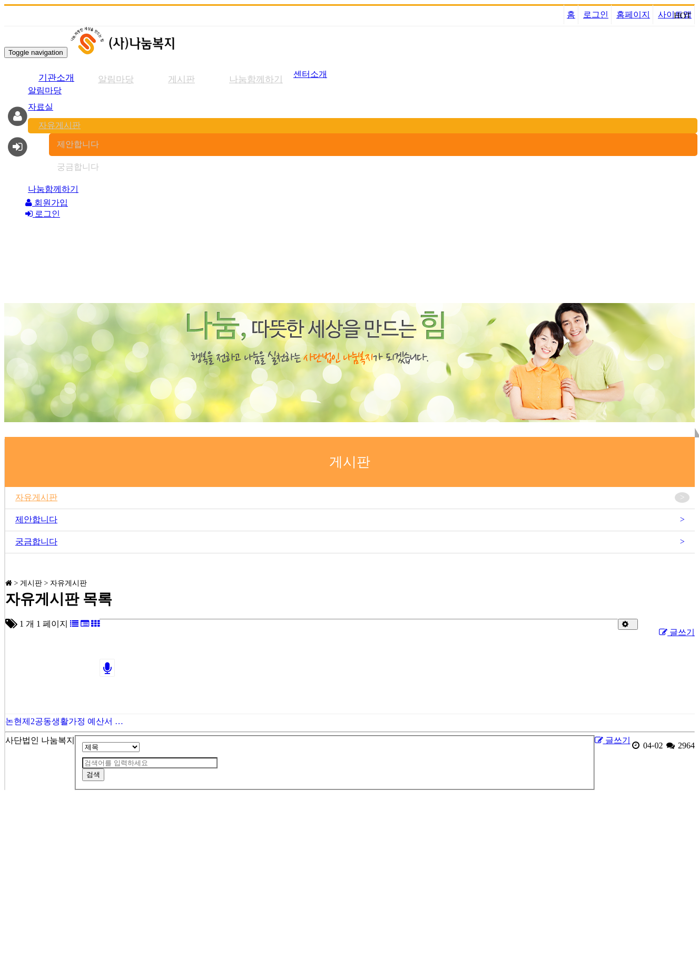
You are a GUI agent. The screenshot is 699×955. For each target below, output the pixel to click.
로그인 (595, 14)
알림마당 (116, 79)
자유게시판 (59, 125)
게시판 (181, 79)
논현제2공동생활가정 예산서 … (64, 721)
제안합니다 (78, 144)
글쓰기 (677, 632)
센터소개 (310, 74)
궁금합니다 (78, 166)
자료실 (40, 106)
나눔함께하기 (256, 79)
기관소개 (56, 78)
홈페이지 (633, 14)
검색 (93, 774)
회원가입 (46, 202)
